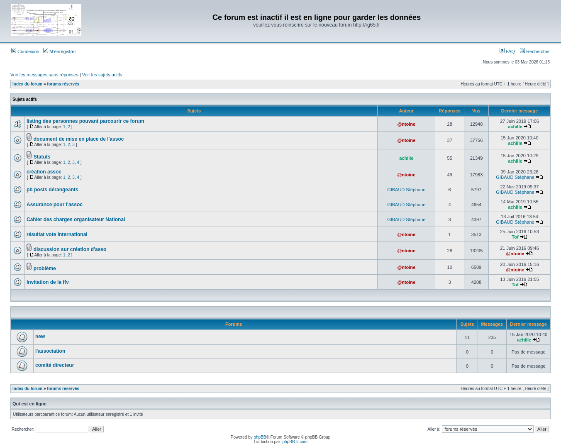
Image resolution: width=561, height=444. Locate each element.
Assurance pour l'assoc (55, 204)
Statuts (42, 157)
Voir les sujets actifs (102, 74)
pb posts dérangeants (52, 190)
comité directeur (54, 365)
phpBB (260, 437)
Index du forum (27, 84)
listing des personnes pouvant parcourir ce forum (85, 121)
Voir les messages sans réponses (44, 74)
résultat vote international (57, 234)
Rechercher (535, 51)
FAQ (507, 51)
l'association (50, 351)
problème (45, 268)
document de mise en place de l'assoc (79, 139)
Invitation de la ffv (48, 282)
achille (515, 126)
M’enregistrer (59, 51)
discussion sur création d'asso (70, 249)
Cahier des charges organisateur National (76, 219)
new (40, 336)
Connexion (25, 51)
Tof (515, 236)
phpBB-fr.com (295, 441)
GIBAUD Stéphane (515, 177)
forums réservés (63, 84)
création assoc (44, 172)
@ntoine (406, 124)
